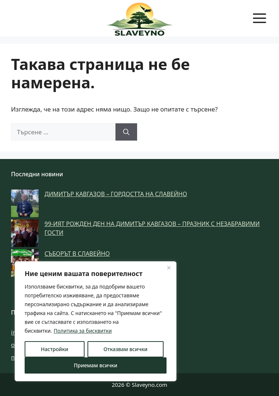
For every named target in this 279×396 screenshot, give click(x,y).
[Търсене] (126, 132)
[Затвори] (168, 267)
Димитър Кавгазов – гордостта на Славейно (115, 194)
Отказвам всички (126, 349)
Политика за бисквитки (83, 330)
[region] (95, 321)
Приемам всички (96, 365)
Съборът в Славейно (77, 254)
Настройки (54, 349)
